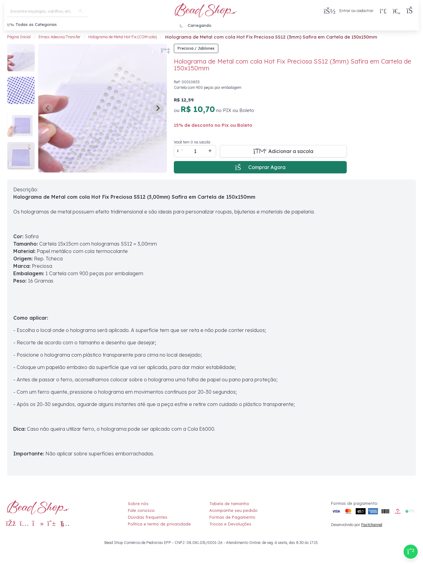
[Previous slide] (48, 108)
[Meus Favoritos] (396, 11)
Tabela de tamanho (229, 503)
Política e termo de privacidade (159, 523)
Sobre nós (138, 503)
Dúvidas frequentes (147, 517)
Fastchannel (371, 524)
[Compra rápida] (383, 11)
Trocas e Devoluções (230, 523)
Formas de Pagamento (232, 517)
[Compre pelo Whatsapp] (410, 551)
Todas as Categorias (32, 24)
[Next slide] (158, 108)
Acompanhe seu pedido (233, 510)
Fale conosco (141, 510)
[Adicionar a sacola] (283, 151)
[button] (411, 11)
